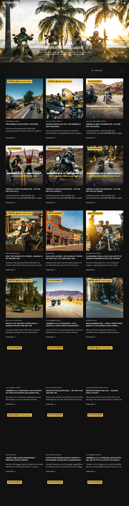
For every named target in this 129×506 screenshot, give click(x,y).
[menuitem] (39, 3)
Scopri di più (10, 138)
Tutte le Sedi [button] (98, 70)
